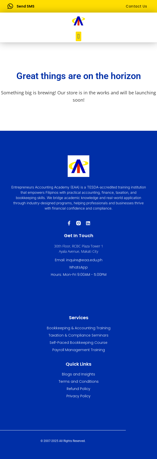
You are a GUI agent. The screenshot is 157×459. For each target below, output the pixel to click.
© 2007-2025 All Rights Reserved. (63, 441)
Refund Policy (78, 388)
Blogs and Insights (78, 374)
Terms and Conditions (79, 381)
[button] (78, 36)
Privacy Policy (78, 396)
